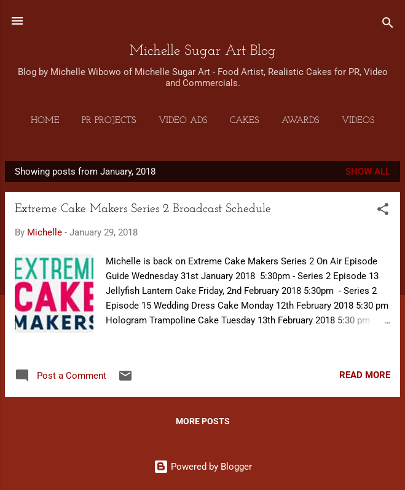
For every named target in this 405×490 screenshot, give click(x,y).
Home (45, 120)
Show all (367, 171)
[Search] (387, 25)
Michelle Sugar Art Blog (203, 51)
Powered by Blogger (203, 466)
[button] (383, 211)
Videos (358, 120)
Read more (364, 375)
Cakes (244, 120)
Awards (300, 120)
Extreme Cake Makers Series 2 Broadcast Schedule (143, 209)
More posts (203, 421)
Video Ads (183, 120)
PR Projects (109, 120)
